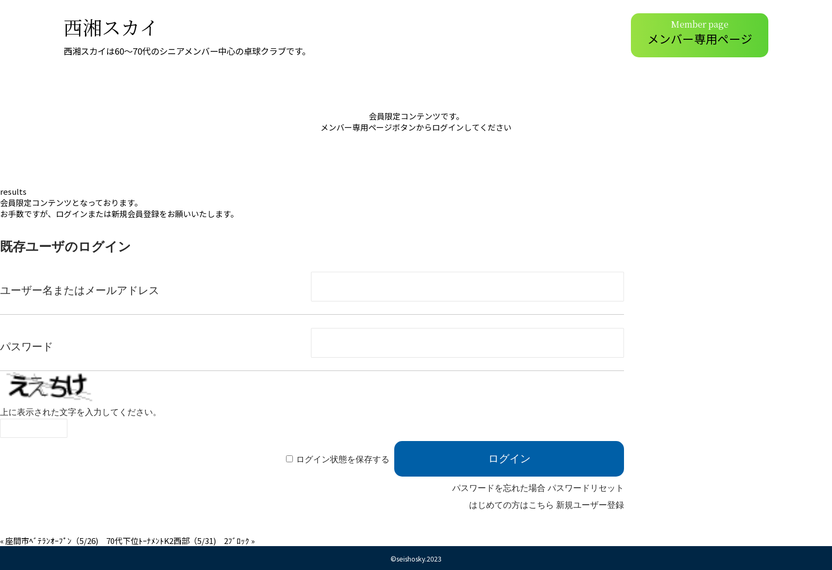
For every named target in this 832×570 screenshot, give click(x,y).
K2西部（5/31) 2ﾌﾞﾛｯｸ (206, 540)
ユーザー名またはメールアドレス (79, 290)
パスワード (26, 346)
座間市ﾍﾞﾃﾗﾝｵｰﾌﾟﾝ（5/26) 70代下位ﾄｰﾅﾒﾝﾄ (84, 540)
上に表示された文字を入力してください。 (80, 412)
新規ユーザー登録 (590, 504)
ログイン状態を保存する (342, 459)
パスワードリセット (586, 488)
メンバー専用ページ (699, 32)
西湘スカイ (111, 26)
